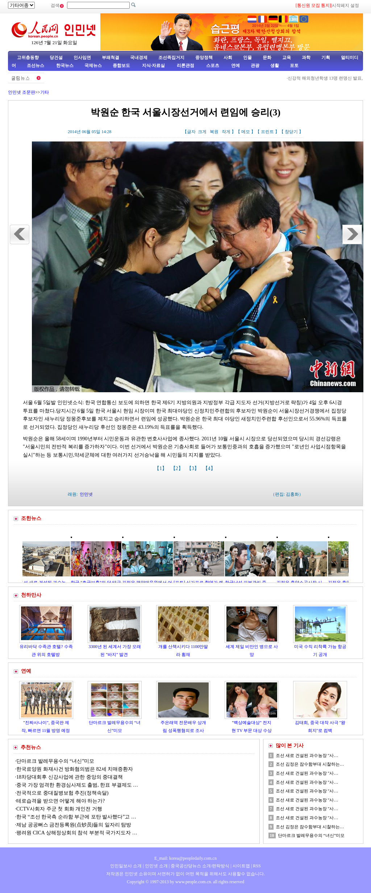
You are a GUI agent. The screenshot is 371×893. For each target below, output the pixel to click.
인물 (247, 57)
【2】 (178, 468)
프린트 (267, 131)
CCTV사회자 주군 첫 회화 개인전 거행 (59, 809)
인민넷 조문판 (21, 92)
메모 (245, 131)
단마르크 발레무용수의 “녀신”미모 (55, 761)
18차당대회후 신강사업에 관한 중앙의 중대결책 (69, 777)
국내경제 (138, 57)
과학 (306, 57)
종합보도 (121, 65)
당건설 (56, 57)
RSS (256, 865)
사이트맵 (241, 865)
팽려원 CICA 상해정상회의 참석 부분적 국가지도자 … (76, 832)
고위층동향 (28, 57)
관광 (255, 65)
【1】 (161, 468)
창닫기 (291, 131)
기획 (325, 57)
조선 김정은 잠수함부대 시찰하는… (310, 764)
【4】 (210, 468)
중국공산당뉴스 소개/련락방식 (200, 865)
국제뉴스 (93, 65)
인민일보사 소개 (126, 865)
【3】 (194, 468)
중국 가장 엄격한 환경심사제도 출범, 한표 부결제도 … (77, 785)
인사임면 (82, 57)
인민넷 (86, 494)
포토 (294, 65)
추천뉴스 (31, 747)
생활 (274, 65)
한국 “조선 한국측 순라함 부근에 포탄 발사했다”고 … (76, 817)
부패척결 (110, 57)
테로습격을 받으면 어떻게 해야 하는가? (60, 801)
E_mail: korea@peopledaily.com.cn (185, 858)
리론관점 (185, 65)
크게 (202, 131)
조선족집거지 (171, 57)
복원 (214, 131)
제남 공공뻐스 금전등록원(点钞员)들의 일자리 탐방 (73, 825)
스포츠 (212, 65)
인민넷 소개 (156, 865)
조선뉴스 (36, 65)
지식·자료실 (154, 65)
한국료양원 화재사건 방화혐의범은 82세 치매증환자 (74, 769)
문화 (267, 57)
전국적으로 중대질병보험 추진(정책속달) (62, 793)
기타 (44, 92)
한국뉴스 (65, 65)
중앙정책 (204, 57)
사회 (228, 57)
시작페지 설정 (345, 5)
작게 (226, 131)
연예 (235, 65)
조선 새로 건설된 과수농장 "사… (307, 755)
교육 (286, 57)
